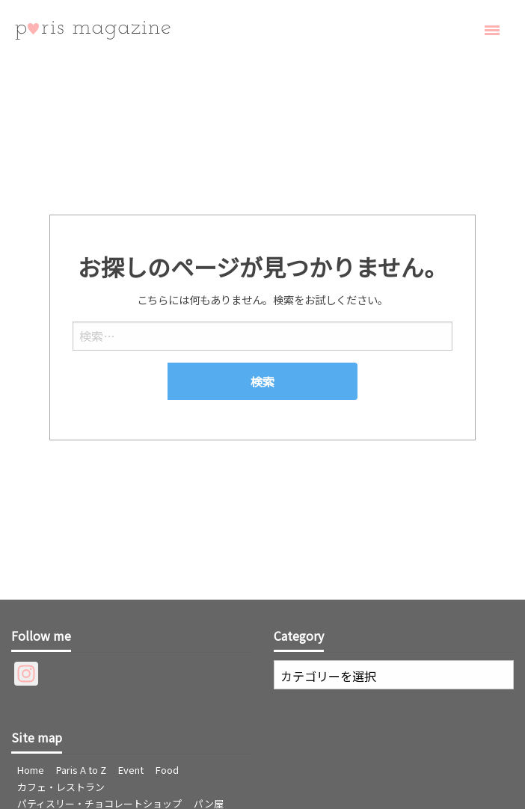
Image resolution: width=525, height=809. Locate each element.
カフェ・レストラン (61, 787)
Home (30, 770)
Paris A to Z (81, 770)
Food (167, 770)
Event (131, 770)
